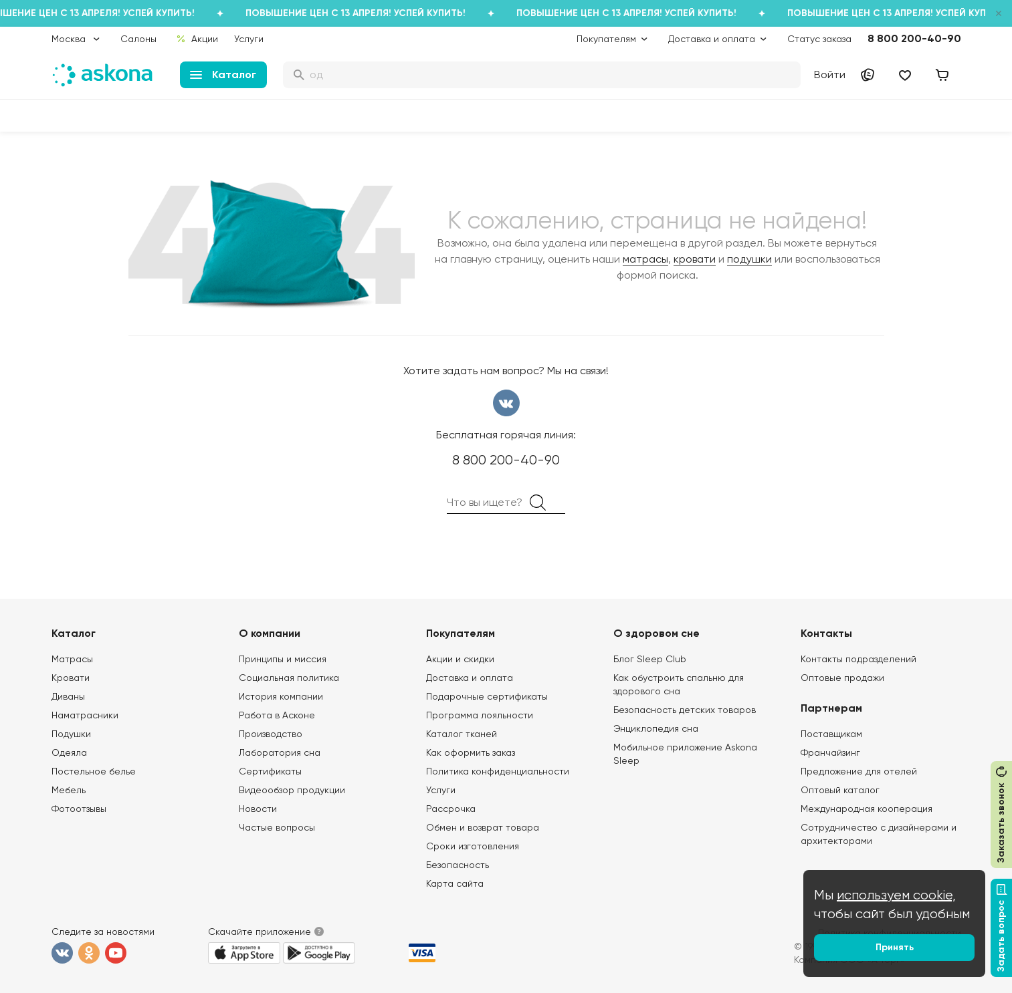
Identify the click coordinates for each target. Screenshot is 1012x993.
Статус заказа (819, 38)
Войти (829, 74)
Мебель (69, 790)
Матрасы (72, 659)
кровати (695, 259)
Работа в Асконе (277, 715)
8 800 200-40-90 (914, 38)
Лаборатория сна (279, 752)
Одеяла (69, 752)
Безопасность (457, 864)
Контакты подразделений (858, 659)
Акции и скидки (460, 659)
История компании (281, 696)
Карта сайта (455, 883)
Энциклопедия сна (655, 728)
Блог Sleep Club (649, 659)
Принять (895, 947)
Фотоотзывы (79, 808)
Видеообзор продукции (292, 790)
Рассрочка (451, 808)
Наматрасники (85, 715)
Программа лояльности (479, 715)
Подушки (71, 733)
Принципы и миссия (282, 659)
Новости (258, 808)
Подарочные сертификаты (487, 696)
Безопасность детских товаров (684, 709)
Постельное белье (94, 771)
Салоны (138, 38)
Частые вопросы (277, 827)
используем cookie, (896, 895)
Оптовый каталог (840, 790)
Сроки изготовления (472, 846)
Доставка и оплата (469, 677)
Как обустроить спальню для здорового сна (678, 684)
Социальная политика (289, 677)
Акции (196, 38)
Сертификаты (270, 771)
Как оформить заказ (470, 752)
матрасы (645, 259)
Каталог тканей (461, 733)
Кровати (71, 677)
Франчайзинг (830, 752)
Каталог (223, 74)
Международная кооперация (866, 808)
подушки (749, 259)
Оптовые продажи (842, 677)
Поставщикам (831, 733)
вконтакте (506, 403)
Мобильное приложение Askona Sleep (685, 754)
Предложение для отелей (859, 771)
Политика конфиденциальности (497, 771)
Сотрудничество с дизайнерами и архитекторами (878, 834)
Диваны (68, 696)
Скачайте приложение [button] (259, 931)
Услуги (249, 38)
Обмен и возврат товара (482, 827)
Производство (270, 733)
